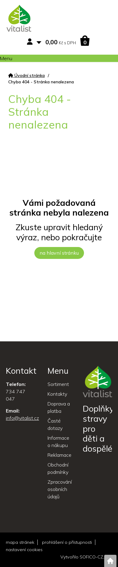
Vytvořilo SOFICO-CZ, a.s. (86, 557)
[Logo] (19, 19)
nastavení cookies (24, 549)
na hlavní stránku (59, 253)
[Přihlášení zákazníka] (31, 42)
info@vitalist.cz (22, 418)
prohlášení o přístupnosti (67, 542)
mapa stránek (20, 542)
